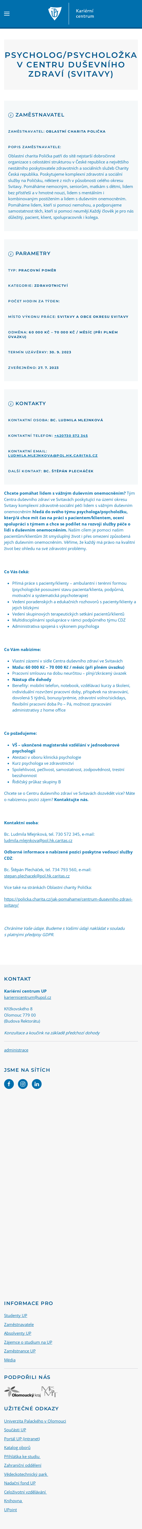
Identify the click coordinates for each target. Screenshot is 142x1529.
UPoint (10, 1509)
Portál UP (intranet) (22, 1438)
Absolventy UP (17, 1333)
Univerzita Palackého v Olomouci (35, 1421)
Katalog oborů (17, 1447)
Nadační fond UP (20, 1483)
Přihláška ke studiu (22, 1456)
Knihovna (13, 1500)
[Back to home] (71, 13)
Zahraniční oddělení (22, 1465)
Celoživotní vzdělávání (25, 1492)
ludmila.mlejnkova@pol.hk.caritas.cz (53, 455)
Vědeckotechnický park (26, 1474)
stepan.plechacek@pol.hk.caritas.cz (37, 876)
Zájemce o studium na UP (28, 1342)
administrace (16, 1050)
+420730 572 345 (71, 436)
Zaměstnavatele (19, 1324)
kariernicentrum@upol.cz (27, 997)
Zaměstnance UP (20, 1351)
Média (10, 1360)
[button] (7, 13)
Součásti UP (15, 1429)
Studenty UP (15, 1315)
